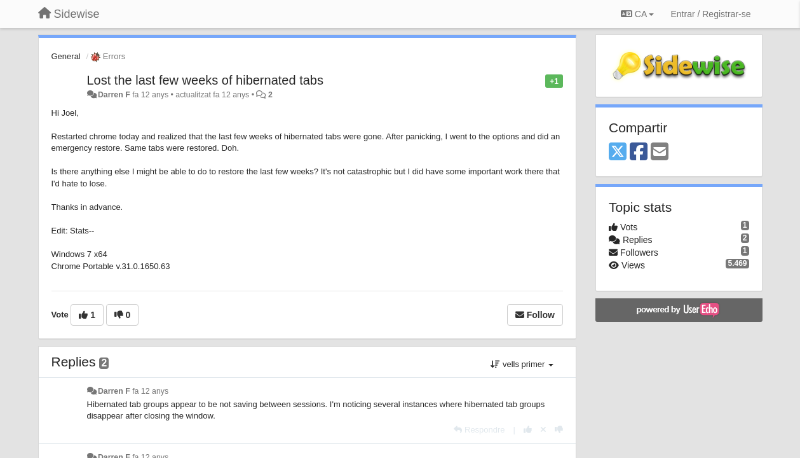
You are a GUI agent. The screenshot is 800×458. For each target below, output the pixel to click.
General (66, 56)
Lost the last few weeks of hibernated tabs (205, 80)
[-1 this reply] (559, 429)
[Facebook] (638, 152)
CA (637, 14)
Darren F (114, 94)
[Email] (659, 152)
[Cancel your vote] (543, 429)
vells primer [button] (522, 364)
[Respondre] (479, 429)
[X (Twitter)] (618, 152)
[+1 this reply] (528, 429)
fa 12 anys (150, 391)
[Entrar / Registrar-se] (710, 14)
